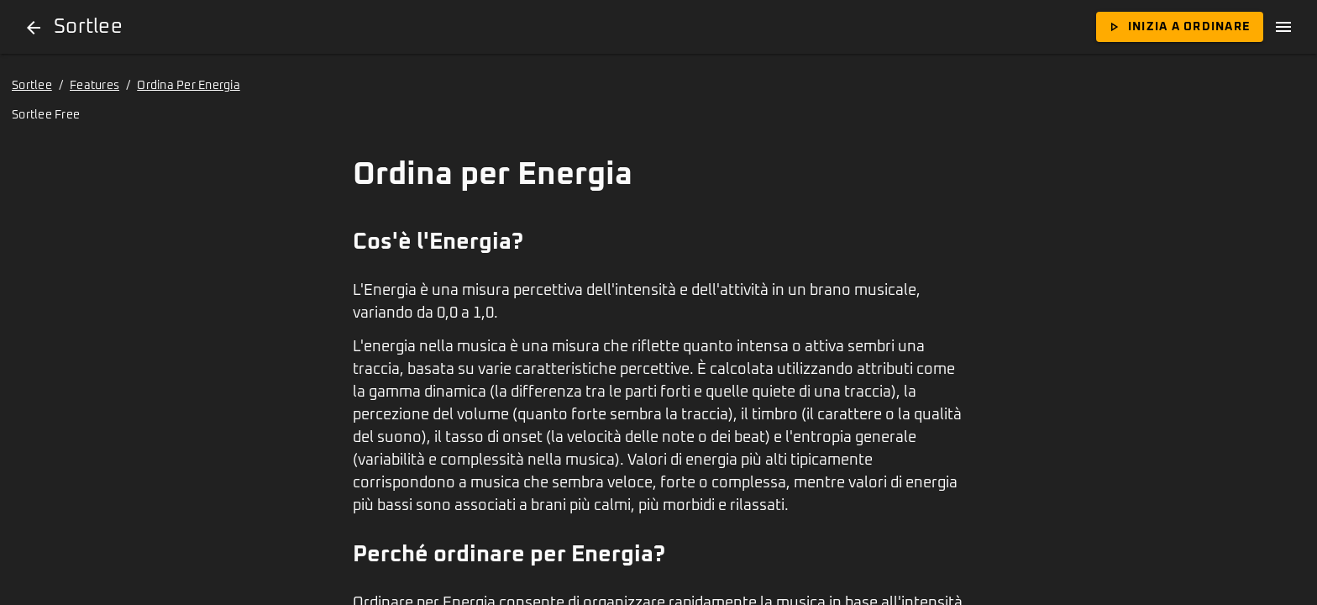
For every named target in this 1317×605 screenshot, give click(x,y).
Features (94, 86)
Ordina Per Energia (188, 86)
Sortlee (32, 86)
